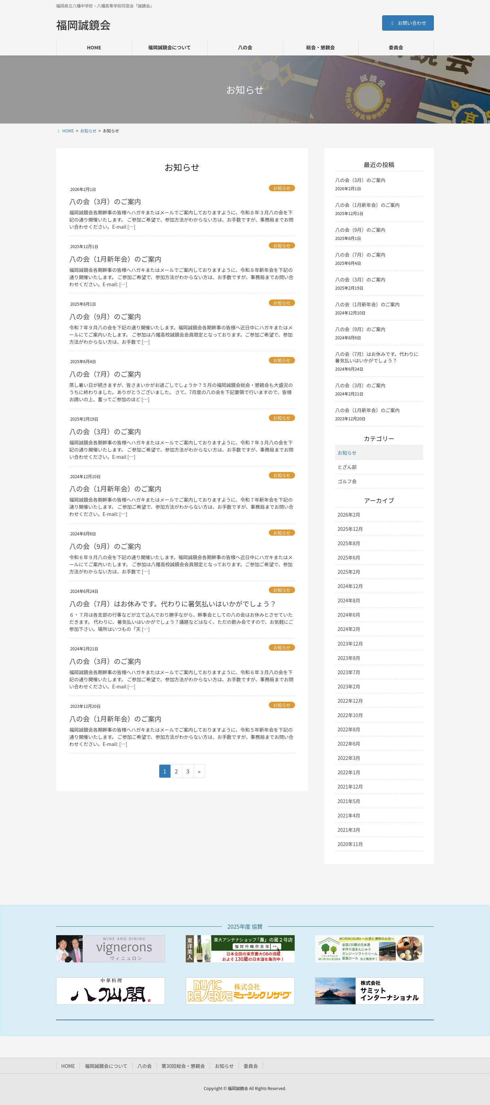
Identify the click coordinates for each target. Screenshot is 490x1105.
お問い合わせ (408, 22)
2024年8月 (349, 600)
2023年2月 (349, 686)
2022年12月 (350, 700)
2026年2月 (349, 514)
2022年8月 (349, 729)
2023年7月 (349, 672)
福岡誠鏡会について (106, 1065)
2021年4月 (349, 815)
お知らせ (282, 188)
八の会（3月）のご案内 (105, 201)
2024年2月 (349, 628)
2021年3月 (349, 829)
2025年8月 (349, 543)
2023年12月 (350, 643)
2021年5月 (349, 801)
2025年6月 (349, 557)
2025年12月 (350, 528)
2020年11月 (350, 844)
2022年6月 (349, 743)
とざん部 (347, 467)
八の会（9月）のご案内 (105, 316)
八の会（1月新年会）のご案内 (115, 259)
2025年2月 (349, 571)
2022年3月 (349, 757)
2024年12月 (350, 586)
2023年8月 (349, 657)
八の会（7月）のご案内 (105, 374)
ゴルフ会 (347, 481)
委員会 (251, 1065)
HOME (68, 1065)
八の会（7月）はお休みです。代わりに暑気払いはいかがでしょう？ (172, 603)
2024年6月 (349, 614)
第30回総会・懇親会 (183, 1065)
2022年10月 (350, 715)
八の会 (144, 1065)
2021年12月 (350, 786)
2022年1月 (349, 772)
